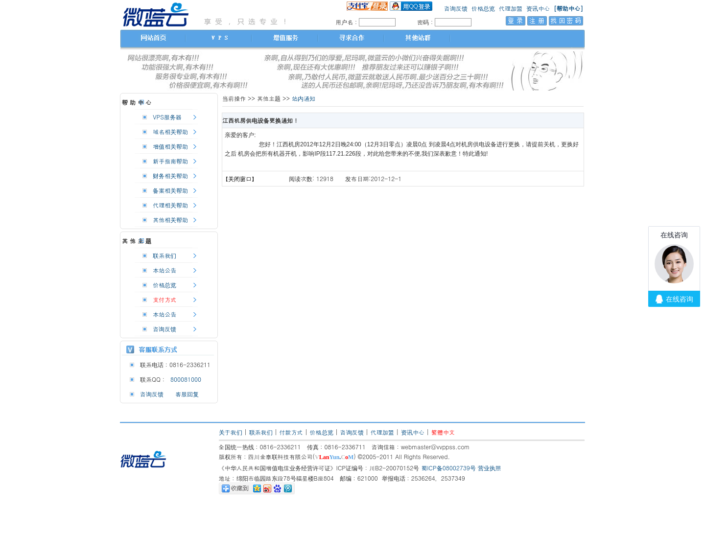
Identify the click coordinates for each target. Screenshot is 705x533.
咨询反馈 (456, 8)
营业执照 (489, 467)
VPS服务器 (167, 117)
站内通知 (303, 98)
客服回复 (187, 394)
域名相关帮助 (170, 131)
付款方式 (291, 432)
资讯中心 (538, 8)
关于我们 (230, 432)
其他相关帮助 (170, 219)
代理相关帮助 (170, 205)
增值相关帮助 (170, 146)
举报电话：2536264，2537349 (423, 478)
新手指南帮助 (170, 161)
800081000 (183, 379)
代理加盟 (510, 8)
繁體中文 (443, 432)
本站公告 (164, 270)
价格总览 (483, 8)
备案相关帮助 (170, 190)
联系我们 (164, 255)
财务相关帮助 (170, 175)
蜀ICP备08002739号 (448, 467)
